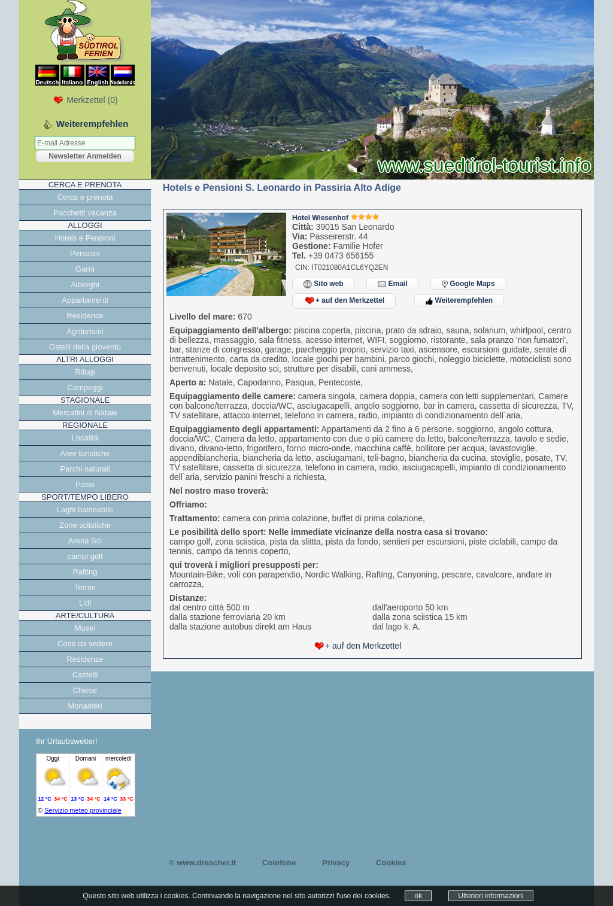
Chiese (85, 690)
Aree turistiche (85, 453)
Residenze (84, 659)
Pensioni (85, 253)
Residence (84, 315)
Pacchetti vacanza (85, 212)
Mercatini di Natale (85, 412)
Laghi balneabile (85, 509)
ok (418, 896)
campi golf (84, 556)
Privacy (336, 862)
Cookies (391, 862)
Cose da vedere (85, 643)
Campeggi (84, 387)
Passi (85, 484)
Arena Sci (85, 540)
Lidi (85, 602)
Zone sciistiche (85, 525)
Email (392, 283)
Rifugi (85, 371)
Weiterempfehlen (459, 300)
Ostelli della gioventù (85, 346)
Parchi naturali (85, 468)
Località (85, 437)
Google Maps (468, 283)
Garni (85, 268)
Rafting (84, 571)
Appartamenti (85, 300)
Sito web (324, 283)
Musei (85, 628)
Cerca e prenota (85, 197)
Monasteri (85, 705)
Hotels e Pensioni (84, 237)
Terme (85, 587)
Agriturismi (84, 331)
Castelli (85, 674)
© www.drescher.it (202, 862)
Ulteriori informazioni (490, 896)
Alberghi (85, 284)
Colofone (279, 862)
